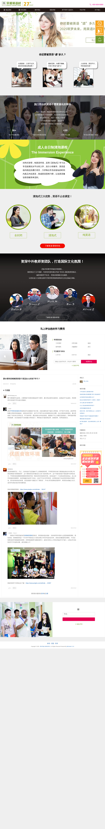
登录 (42, 593)
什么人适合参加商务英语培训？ (87, 405)
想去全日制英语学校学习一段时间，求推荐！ (90, 400)
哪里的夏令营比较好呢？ (85, 418)
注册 (46, 593)
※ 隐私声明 (75, 365)
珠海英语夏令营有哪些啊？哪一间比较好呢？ (90, 394)
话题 (52, 643)
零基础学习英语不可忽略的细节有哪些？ (89, 416)
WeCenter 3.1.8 (70, 646)
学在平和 (82, 10)
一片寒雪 (10, 533)
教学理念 (37, 10)
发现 (48, 643)
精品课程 (7, 10)
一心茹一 (10, 408)
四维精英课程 (28, 535)
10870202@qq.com (12, 395)
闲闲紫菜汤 (10, 469)
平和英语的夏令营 (16, 411)
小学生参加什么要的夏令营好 (86, 391)
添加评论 (13, 384)
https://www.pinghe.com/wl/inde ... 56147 (33, 489)
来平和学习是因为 (67, 10)
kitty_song (85, 381)
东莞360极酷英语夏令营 (85, 408)
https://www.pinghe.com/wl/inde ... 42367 (38, 583)
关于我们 (97, 10)
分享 (74, 384)
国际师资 (52, 10)
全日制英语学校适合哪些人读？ (87, 397)
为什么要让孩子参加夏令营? (86, 402)
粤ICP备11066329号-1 (45, 646)
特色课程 (22, 10)
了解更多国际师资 (52, 317)
